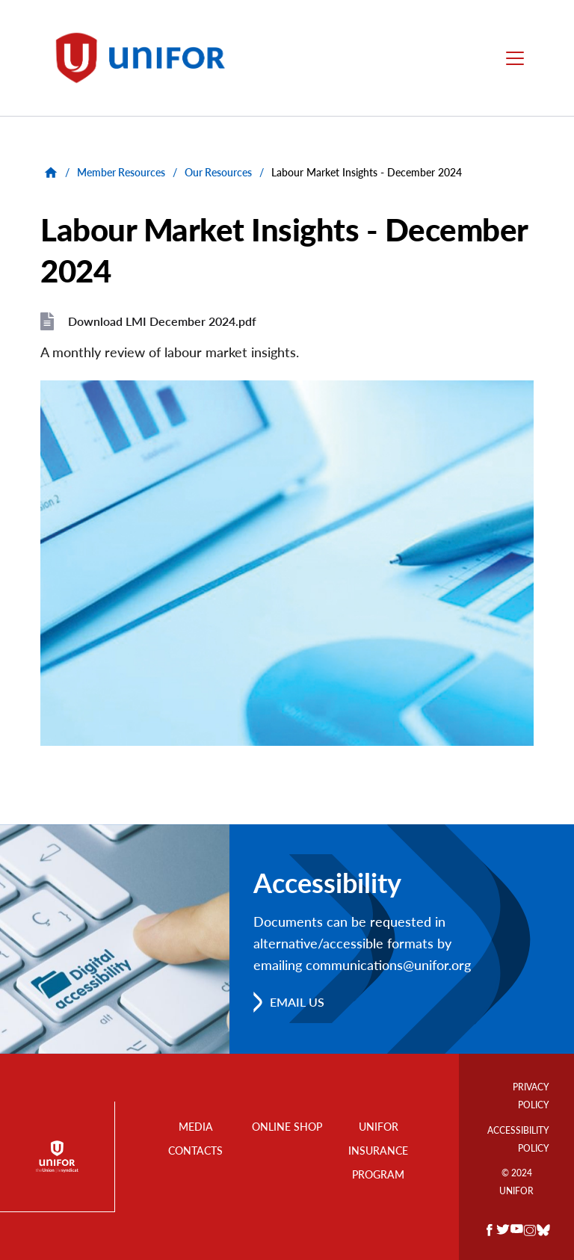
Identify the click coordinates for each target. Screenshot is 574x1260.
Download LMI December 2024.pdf (162, 321)
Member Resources (121, 172)
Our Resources (218, 172)
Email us (297, 1002)
